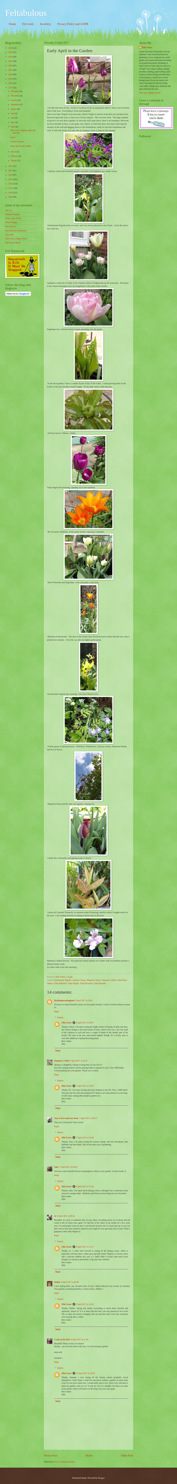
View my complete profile (149, 93)
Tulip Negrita (73, 983)
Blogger (101, 1478)
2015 (10, 171)
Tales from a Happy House (16, 239)
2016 (10, 166)
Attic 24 (8, 210)
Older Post (127, 1455)
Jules (56, 1167)
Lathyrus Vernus (79, 980)
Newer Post (50, 1455)
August (14, 109)
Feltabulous (26, 13)
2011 (10, 188)
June (13, 118)
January (14, 160)
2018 (10, 83)
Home (12, 24)
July (13, 113)
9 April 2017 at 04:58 (70, 1282)
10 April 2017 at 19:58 (85, 1373)
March (14, 152)
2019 (10, 79)
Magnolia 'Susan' (94, 980)
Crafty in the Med (62, 1339)
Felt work (28, 24)
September (15, 104)
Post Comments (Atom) (65, 1462)
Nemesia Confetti (109, 980)
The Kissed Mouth (13, 243)
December (15, 91)
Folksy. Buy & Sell (13, 218)
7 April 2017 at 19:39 (85, 1086)
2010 (10, 193)
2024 (10, 57)
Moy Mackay (10, 226)
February (15, 156)
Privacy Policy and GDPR (72, 24)
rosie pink (9, 235)
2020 (10, 74)
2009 (10, 197)
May (13, 122)
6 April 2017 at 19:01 (84, 1000)
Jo (55, 1216)
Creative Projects (17, 141)
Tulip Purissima (86, 983)
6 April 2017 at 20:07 (85, 1023)
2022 (10, 65)
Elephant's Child (61, 1061)
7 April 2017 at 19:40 (85, 1137)
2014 (10, 175)
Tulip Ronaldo (100, 983)
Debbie (57, 1282)
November (15, 96)
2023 (10, 61)
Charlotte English (12, 214)
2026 (10, 48)
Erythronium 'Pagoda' (62, 980)
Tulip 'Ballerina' (60, 983)
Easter (12, 137)
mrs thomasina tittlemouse (16, 230)
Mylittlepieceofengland (64, 1000)
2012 (10, 184)
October (14, 100)
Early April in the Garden (20, 146)
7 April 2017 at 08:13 (88, 1118)
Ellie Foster (67, 1023)
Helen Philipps (11, 222)
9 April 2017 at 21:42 (79, 1339)
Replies (60, 1017)
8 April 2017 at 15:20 (85, 1186)
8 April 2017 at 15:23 (85, 1247)
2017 (10, 88)
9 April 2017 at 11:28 (85, 1304)
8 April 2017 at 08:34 (66, 1216)
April (13, 127)
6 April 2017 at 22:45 (78, 1061)
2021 (10, 70)
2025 (10, 52)
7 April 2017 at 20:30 (68, 1167)
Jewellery (45, 24)
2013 (10, 179)
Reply (56, 1011)
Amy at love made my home (66, 1118)
